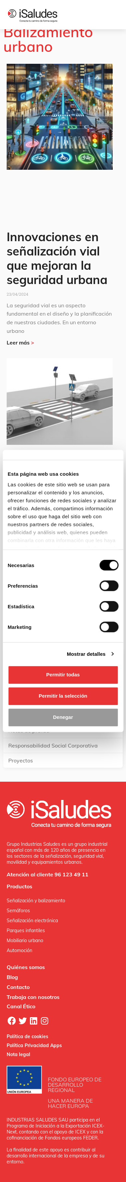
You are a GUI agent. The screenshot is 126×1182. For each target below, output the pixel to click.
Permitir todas (63, 674)
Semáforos (18, 911)
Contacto (18, 987)
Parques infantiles (26, 931)
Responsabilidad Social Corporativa (53, 745)
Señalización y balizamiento (36, 901)
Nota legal (18, 1054)
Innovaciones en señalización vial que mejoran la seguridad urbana (57, 258)
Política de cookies (27, 1036)
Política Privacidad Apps (34, 1045)
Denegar (63, 717)
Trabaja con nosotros (33, 997)
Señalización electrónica (32, 921)
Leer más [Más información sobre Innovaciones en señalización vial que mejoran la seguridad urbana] (20, 342)
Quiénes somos (26, 967)
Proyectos (20, 760)
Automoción (19, 950)
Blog (12, 977)
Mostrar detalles (86, 654)
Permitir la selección (63, 696)
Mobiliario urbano (25, 940)
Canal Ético (21, 1006)
